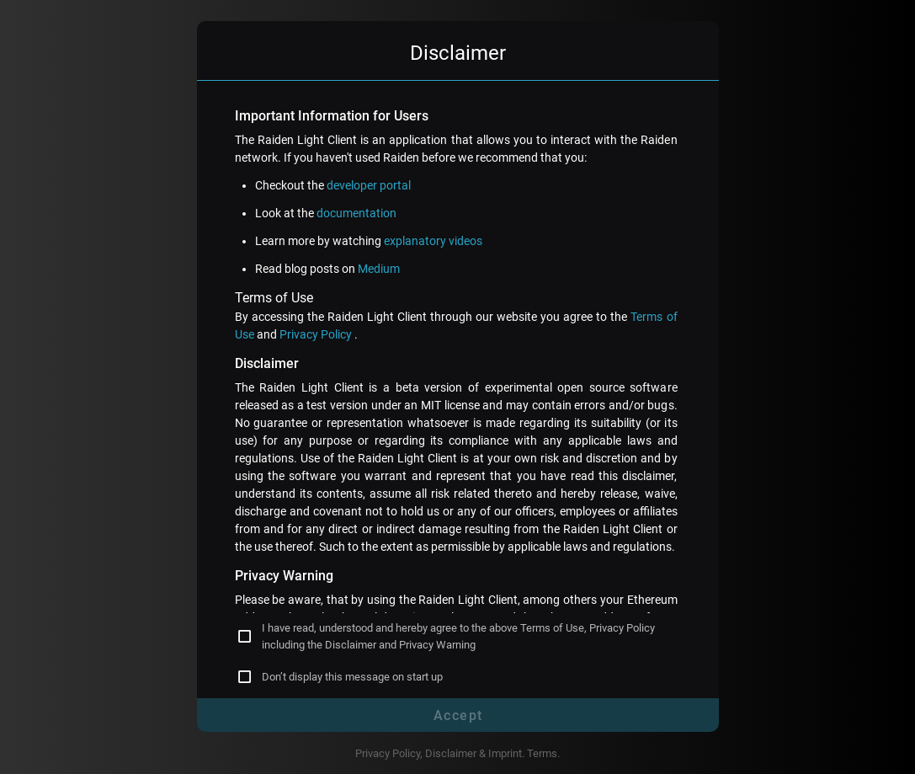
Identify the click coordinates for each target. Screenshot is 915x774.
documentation (356, 213)
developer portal (369, 185)
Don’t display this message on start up (352, 676)
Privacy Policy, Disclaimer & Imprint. (441, 753)
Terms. (543, 753)
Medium (379, 268)
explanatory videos (433, 241)
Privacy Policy (316, 334)
